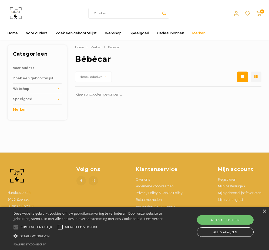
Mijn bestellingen (231, 186)
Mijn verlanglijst (230, 200)
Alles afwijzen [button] (225, 232)
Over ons (143, 180)
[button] (92, 235)
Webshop (113, 33)
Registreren (227, 180)
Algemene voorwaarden (155, 186)
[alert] (134, 228)
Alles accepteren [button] (225, 220)
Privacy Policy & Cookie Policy (159, 193)
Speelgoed (139, 33)
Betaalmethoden (149, 200)
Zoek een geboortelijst (76, 33)
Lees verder (153, 219)
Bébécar (114, 47)
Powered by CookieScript (30, 244)
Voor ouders (37, 33)
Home (13, 33)
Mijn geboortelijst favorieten (239, 193)
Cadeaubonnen (170, 33)
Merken (199, 33)
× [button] (264, 212)
